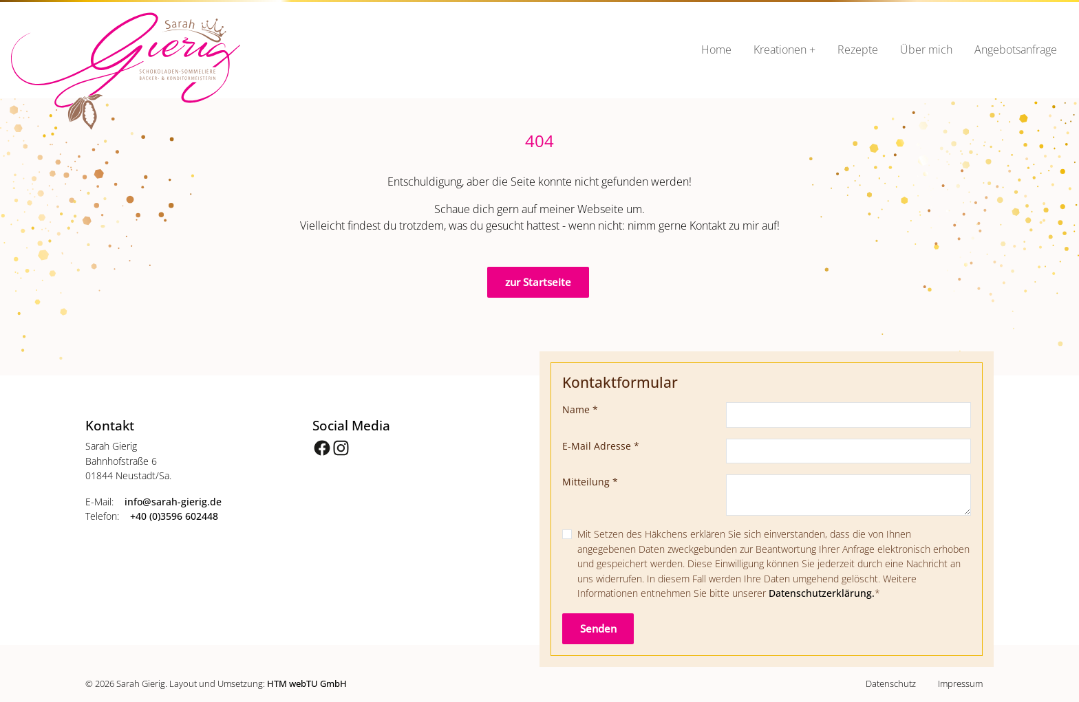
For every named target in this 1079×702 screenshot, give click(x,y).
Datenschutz (891, 684)
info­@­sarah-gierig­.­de (173, 501)
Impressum (960, 684)
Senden (598, 628)
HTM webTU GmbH (307, 684)
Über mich (926, 49)
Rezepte (857, 49)
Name (580, 409)
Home (716, 49)
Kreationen (780, 49)
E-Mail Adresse (600, 445)
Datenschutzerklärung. (822, 593)
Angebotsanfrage (1015, 49)
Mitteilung (590, 481)
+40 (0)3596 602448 (174, 516)
